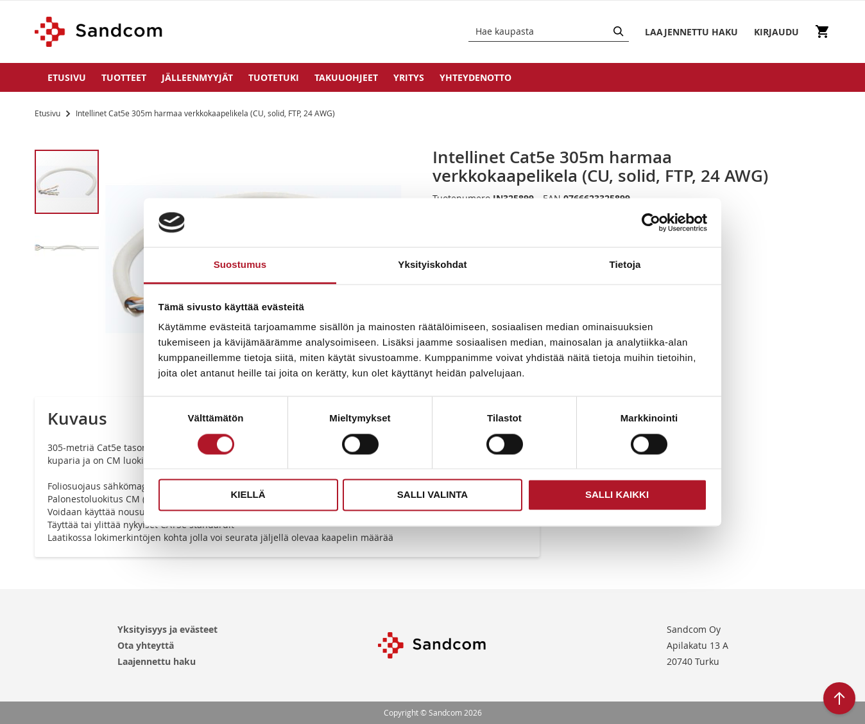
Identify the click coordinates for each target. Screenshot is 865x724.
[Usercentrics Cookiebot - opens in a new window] (651, 222)
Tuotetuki (273, 77)
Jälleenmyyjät (197, 77)
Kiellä (247, 495)
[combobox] (548, 31)
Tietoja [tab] (625, 265)
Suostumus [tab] (240, 265)
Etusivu (66, 77)
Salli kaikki (617, 495)
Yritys (408, 77)
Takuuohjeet (346, 77)
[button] (67, 246)
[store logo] (99, 32)
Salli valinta (432, 495)
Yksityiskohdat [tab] (432, 265)
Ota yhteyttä (145, 645)
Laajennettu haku (156, 661)
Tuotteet (123, 77)
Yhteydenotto (475, 77)
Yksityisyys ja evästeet (167, 629)
